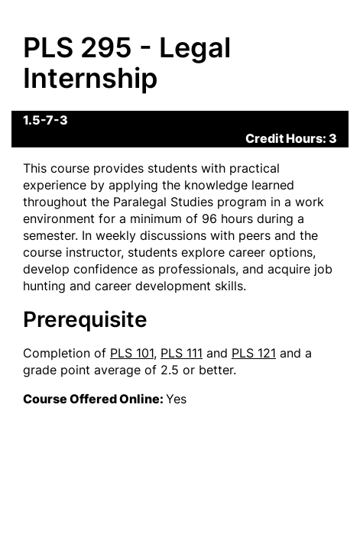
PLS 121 (254, 353)
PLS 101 (132, 353)
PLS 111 (182, 353)
